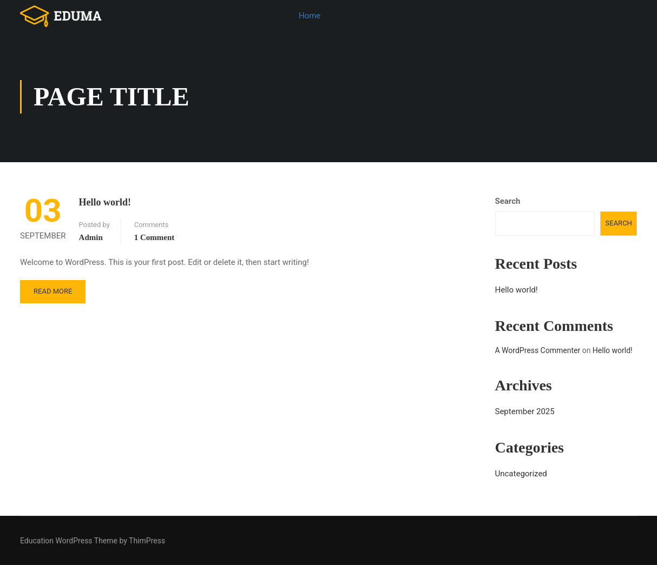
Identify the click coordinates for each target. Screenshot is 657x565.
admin (91, 238)
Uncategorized (521, 475)
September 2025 (525, 412)
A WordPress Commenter (538, 351)
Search (508, 202)
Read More (53, 292)
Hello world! (105, 203)
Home (309, 16)
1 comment (154, 238)
